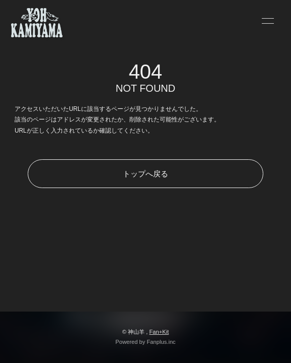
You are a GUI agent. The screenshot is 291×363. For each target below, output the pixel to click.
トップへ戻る (145, 173)
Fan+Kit (159, 332)
